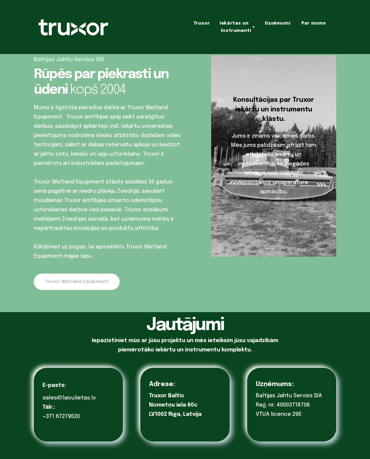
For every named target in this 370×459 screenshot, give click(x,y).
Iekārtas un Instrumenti (235, 27)
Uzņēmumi (277, 23)
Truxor (201, 23)
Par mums (313, 23)
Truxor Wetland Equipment (77, 281)
